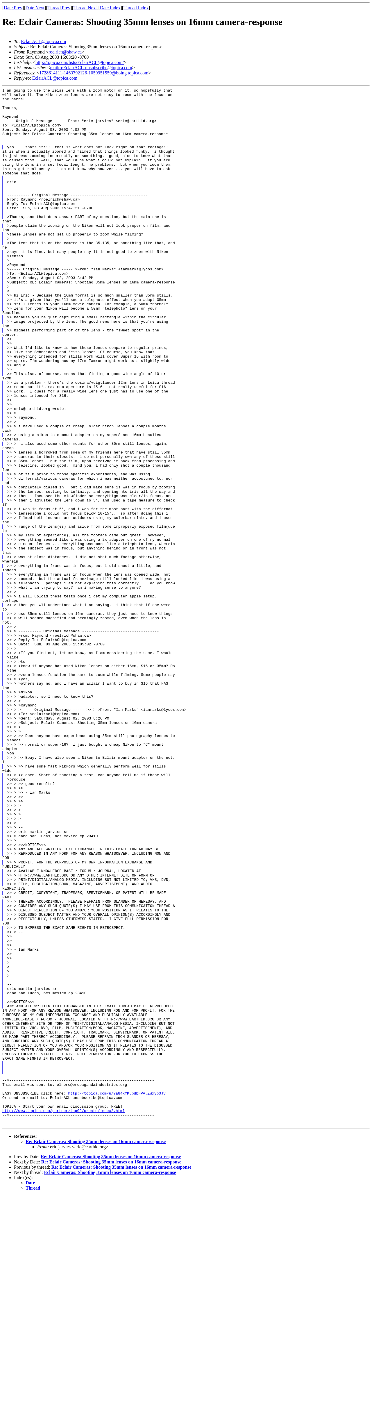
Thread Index (136, 7)
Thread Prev (58, 7)
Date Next (35, 7)
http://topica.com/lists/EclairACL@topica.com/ (79, 62)
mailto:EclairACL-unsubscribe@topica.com (91, 67)
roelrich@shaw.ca (65, 51)
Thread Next (85, 7)
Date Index (110, 7)
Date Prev (13, 7)
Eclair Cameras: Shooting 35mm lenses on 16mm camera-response (110, 1379)
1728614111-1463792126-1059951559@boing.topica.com (93, 72)
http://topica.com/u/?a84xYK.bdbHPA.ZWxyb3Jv (116, 1294)
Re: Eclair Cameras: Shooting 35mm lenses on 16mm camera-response (96, 1349)
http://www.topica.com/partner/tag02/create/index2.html (63, 1315)
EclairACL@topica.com (43, 41)
